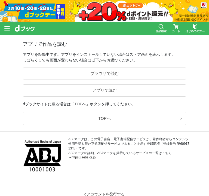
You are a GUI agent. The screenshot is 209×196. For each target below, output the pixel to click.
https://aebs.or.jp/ (84, 157)
